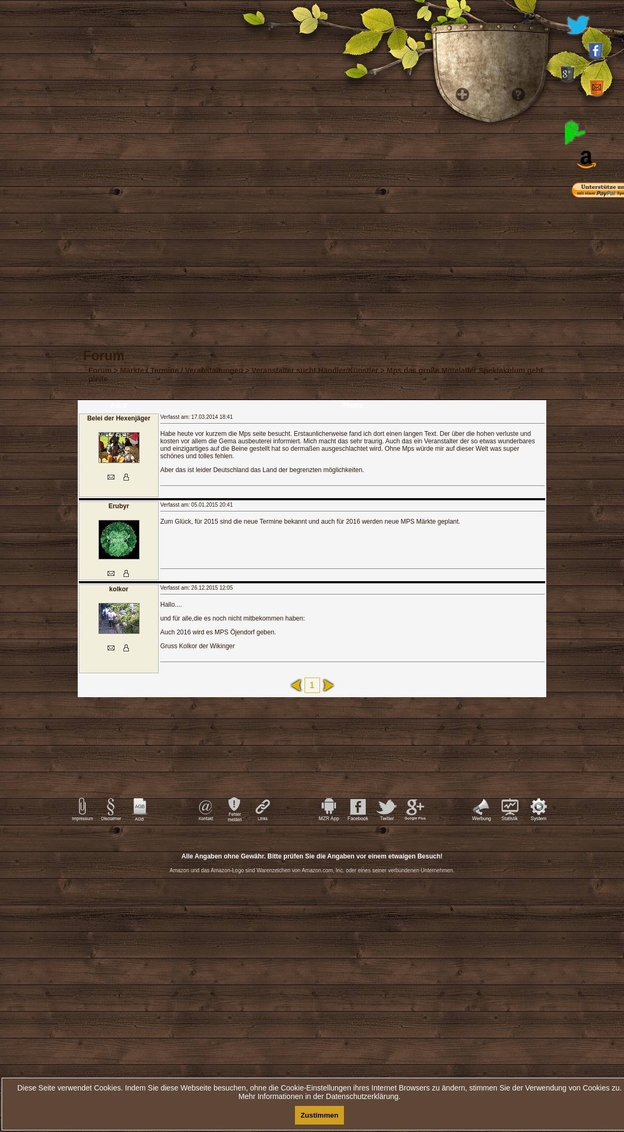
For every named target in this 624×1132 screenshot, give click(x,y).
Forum (100, 370)
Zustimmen (319, 1115)
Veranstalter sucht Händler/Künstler (314, 370)
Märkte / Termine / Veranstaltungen (181, 370)
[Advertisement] (312, 931)
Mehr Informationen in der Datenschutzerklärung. (319, 1096)
